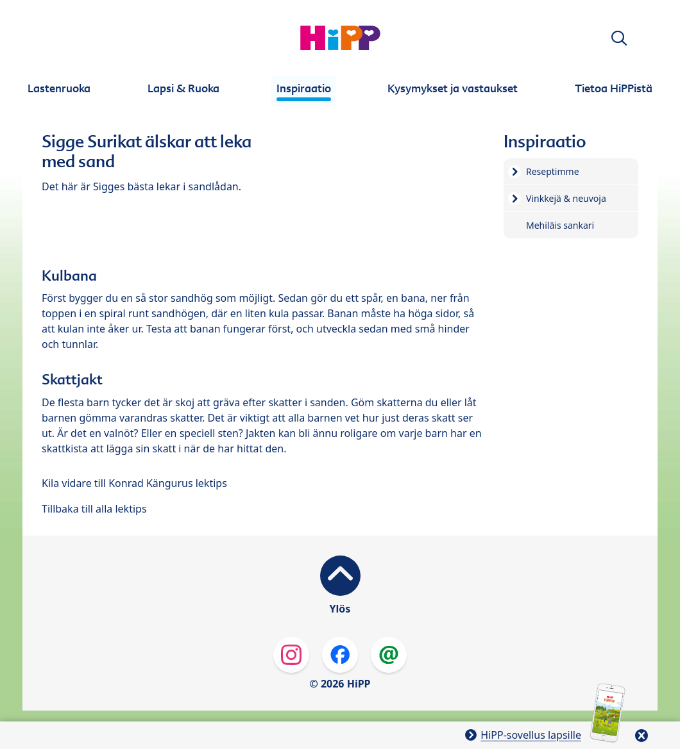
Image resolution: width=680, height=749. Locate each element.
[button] (619, 38)
